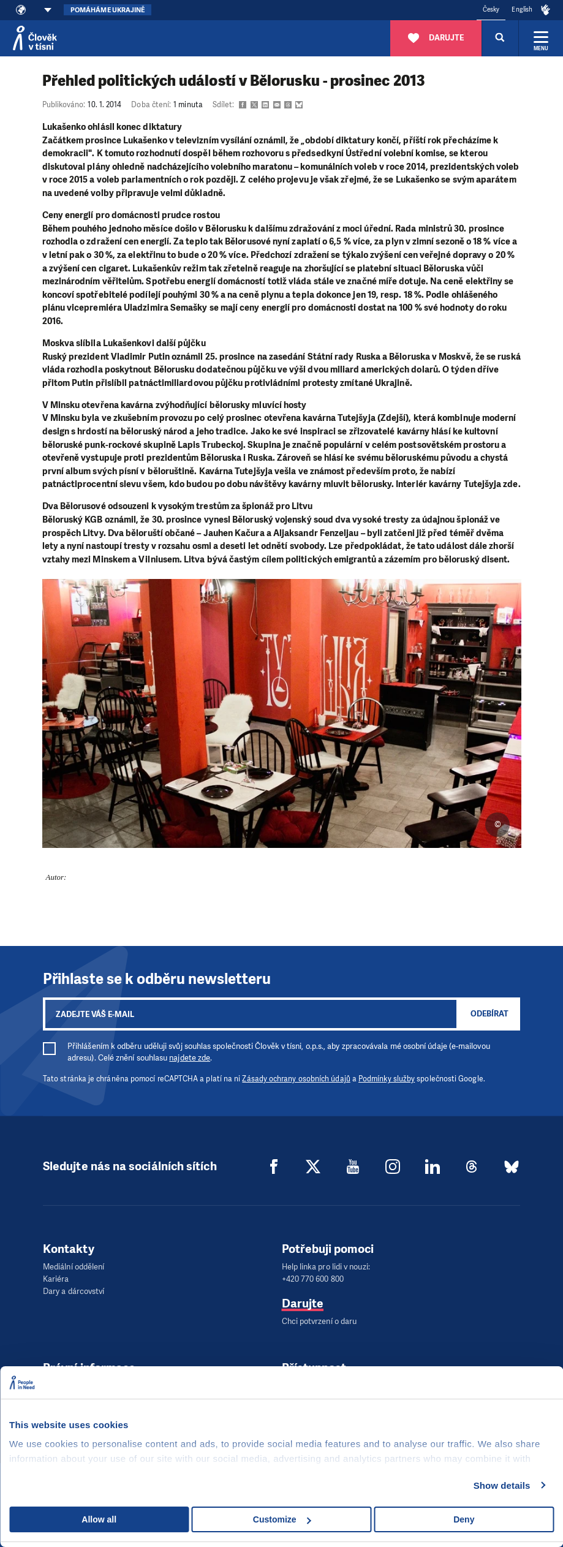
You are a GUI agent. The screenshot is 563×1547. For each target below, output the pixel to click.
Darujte (303, 1303)
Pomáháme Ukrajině (107, 10)
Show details (502, 1485)
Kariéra (56, 1279)
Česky (491, 9)
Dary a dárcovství (73, 1291)
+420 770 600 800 (313, 1279)
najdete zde (189, 1058)
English (522, 9)
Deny (463, 1519)
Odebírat (489, 1013)
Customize (282, 1519)
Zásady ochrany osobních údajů (296, 1079)
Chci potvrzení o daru (319, 1321)
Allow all (98, 1519)
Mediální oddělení (73, 1266)
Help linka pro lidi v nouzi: (326, 1266)
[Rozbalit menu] (541, 38)
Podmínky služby (386, 1079)
